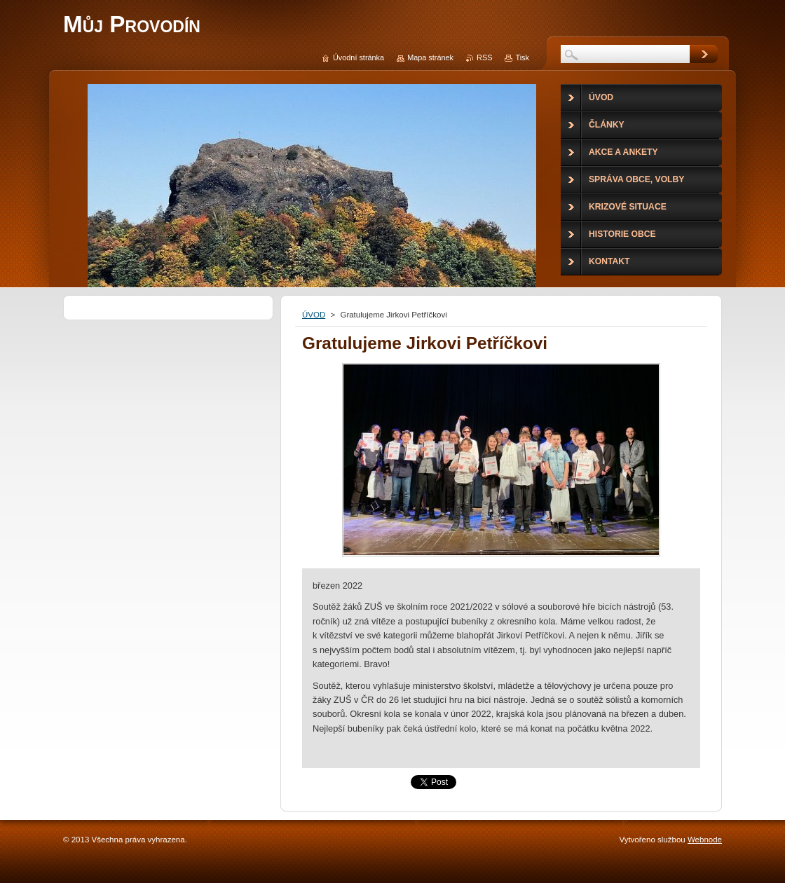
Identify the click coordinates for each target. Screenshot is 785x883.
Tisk (522, 57)
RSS (484, 57)
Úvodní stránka (358, 57)
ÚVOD (313, 314)
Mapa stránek (430, 57)
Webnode (705, 839)
